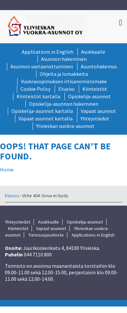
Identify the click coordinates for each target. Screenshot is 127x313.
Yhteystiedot (94, 118)
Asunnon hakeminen (64, 59)
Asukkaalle (93, 51)
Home (7, 169)
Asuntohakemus (99, 66)
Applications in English (47, 51)
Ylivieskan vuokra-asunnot (65, 126)
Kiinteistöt (94, 89)
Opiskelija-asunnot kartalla (42, 111)
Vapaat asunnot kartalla (46, 118)
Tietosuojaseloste (46, 235)
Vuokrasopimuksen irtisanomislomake (64, 81)
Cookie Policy (35, 89)
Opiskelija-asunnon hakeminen (63, 104)
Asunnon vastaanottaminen (41, 66)
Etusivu (66, 89)
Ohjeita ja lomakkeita (64, 74)
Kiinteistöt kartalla (38, 96)
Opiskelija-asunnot (89, 96)
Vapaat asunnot (98, 111)
